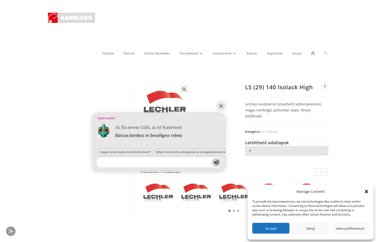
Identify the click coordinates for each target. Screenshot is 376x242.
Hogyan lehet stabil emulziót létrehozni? (48, 211)
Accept (270, 228)
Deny (310, 228)
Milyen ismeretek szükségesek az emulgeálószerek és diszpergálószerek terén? (109, 211)
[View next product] (325, 86)
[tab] (286, 151)
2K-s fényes (269, 131)
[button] (366, 191)
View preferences (350, 228)
